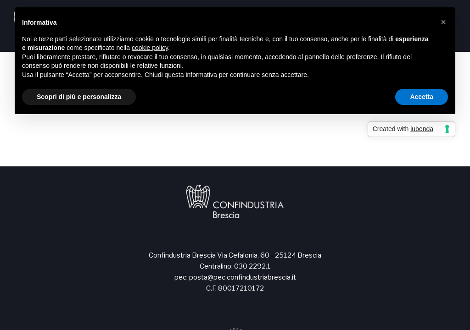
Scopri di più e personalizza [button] (79, 96)
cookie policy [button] (150, 47)
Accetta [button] (421, 96)
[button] (443, 22)
